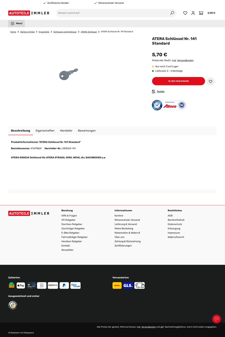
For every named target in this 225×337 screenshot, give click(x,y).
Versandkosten (185, 60)
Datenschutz (175, 224)
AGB (170, 215)
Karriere (119, 215)
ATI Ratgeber (68, 219)
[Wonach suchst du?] (112, 13)
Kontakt (65, 245)
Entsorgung (174, 228)
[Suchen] (172, 13)
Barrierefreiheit (176, 219)
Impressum (174, 232)
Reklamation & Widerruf (127, 232)
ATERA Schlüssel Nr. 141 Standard (117, 31)
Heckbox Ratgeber (71, 241)
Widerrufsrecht (176, 237)
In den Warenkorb (178, 81)
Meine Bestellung (124, 228)
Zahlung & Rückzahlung (128, 241)
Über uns (119, 237)
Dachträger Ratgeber (73, 228)
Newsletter (67, 250)
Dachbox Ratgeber (71, 224)
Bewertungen (87, 130)
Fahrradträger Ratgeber (74, 237)
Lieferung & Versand (126, 224)
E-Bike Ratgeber (70, 232)
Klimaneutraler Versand (111, 3)
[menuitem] (16, 23)
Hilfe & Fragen (69, 215)
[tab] (20, 131)
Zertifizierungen (123, 245)
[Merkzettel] (185, 13)
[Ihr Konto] (193, 13)
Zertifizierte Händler (58, 3)
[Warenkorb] (207, 13)
